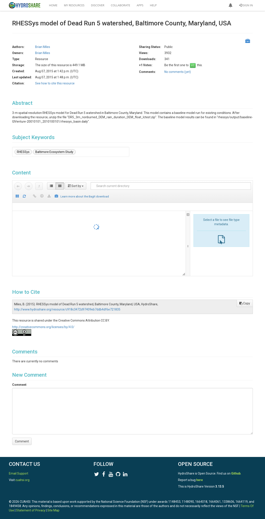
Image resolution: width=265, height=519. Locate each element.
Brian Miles (42, 47)
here (199, 480)
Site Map (53, 510)
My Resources (74, 5)
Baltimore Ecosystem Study (54, 152)
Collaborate (120, 5)
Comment (19, 384)
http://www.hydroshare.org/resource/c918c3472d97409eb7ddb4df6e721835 (67, 309)
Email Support (18, 473)
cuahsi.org (22, 480)
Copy (244, 303)
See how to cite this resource (55, 83)
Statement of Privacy (30, 510)
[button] (230, 5)
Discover (98, 5)
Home (53, 5)
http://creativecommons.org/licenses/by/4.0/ (43, 327)
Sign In (246, 5)
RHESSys (23, 152)
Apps (140, 5)
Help (153, 5)
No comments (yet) (177, 72)
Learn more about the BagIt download (85, 196)
